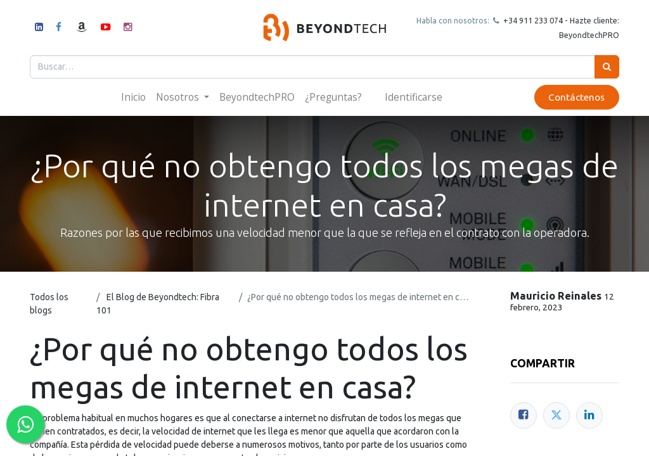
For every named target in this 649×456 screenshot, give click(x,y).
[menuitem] (133, 97)
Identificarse (413, 97)
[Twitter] (556, 415)
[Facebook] (523, 415)
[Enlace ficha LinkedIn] (589, 415)
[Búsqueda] (606, 67)
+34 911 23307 (529, 20)
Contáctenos (576, 97)
